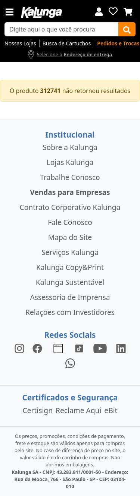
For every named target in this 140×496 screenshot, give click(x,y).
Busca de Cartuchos (67, 43)
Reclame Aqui (78, 410)
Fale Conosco (70, 222)
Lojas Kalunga (70, 162)
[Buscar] (127, 29)
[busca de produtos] (61, 29)
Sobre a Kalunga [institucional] (70, 147)
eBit (110, 410)
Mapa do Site (70, 237)
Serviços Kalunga (70, 252)
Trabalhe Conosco (70, 177)
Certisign (37, 410)
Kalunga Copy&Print (70, 267)
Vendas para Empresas (70, 192)
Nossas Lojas (20, 43)
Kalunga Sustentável (70, 282)
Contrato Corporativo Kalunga (70, 207)
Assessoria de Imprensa (70, 297)
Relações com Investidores (70, 312)
